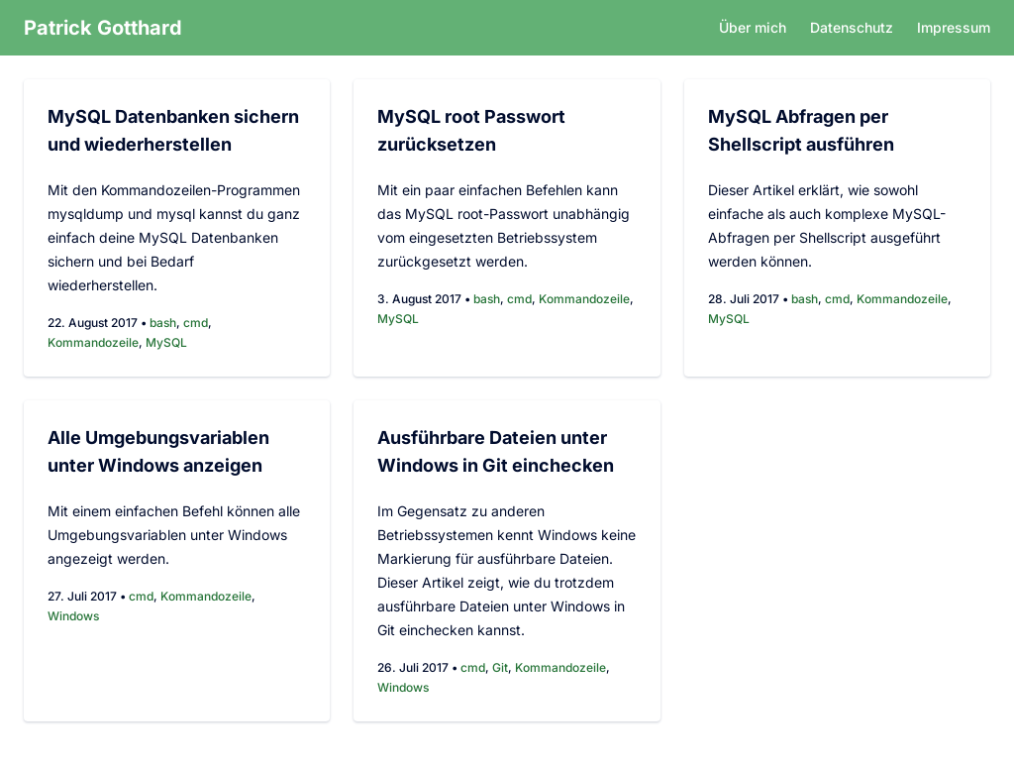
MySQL (166, 342)
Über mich (752, 27)
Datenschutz (851, 27)
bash (163, 322)
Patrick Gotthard (103, 28)
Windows (73, 615)
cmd (195, 322)
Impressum (953, 27)
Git (500, 667)
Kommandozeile (93, 342)
